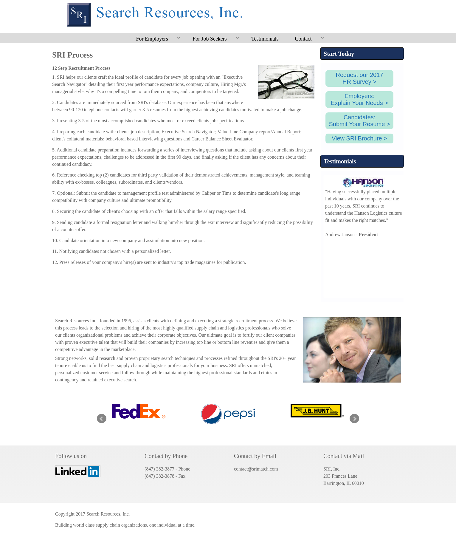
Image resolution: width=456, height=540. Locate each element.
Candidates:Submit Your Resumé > (359, 120)
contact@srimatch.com (256, 468)
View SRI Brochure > (359, 138)
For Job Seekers (211, 39)
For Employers (154, 39)
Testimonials (265, 39)
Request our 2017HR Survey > (359, 78)
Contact (305, 39)
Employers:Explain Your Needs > (359, 99)
